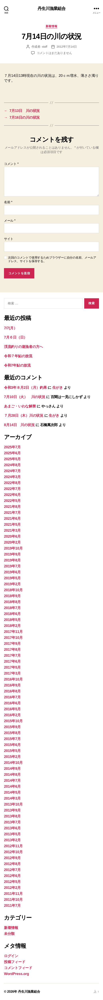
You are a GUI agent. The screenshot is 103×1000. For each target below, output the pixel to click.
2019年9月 (12, 554)
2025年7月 (12, 447)
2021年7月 (12, 513)
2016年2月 (12, 715)
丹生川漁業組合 (52, 8)
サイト (8, 239)
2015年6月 (12, 745)
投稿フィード (14, 962)
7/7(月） (10, 328)
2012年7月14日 (67, 46)
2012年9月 (12, 858)
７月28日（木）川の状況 (23, 416)
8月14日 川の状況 (19, 425)
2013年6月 (12, 828)
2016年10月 (13, 679)
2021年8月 (12, 507)
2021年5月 (12, 524)
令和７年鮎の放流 (18, 356)
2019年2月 (12, 584)
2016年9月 (12, 685)
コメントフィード (18, 968)
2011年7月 (12, 906)
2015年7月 (12, 739)
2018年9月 (12, 596)
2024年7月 (12, 471)
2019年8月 (12, 560)
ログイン (11, 956)
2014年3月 (12, 798)
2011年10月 (13, 900)
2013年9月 (12, 810)
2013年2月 (12, 840)
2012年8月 (12, 864)
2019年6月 (12, 572)
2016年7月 (12, 697)
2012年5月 (12, 882)
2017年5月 (12, 667)
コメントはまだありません (54, 53)
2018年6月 (12, 614)
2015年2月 (12, 757)
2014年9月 (12, 769)
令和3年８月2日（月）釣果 (25, 388)
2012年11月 (13, 846)
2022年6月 (12, 495)
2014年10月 (13, 763)
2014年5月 (12, 792)
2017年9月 (12, 644)
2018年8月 (12, 602)
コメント (11, 164)
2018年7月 (12, 608)
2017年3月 (12, 673)
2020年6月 (12, 536)
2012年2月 (12, 888)
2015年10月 (13, 721)
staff (44, 46)
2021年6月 (12, 519)
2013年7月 (12, 822)
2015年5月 (12, 751)
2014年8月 (12, 775)
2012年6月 (12, 876)
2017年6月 (12, 661)
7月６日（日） (15, 337)
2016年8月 (12, 691)
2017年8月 (12, 650)
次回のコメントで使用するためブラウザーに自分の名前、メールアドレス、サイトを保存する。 (52, 259)
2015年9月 (12, 727)
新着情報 (51, 26)
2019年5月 (12, 578)
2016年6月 (12, 703)
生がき (57, 388)
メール (9, 220)
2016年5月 (12, 709)
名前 (8, 202)
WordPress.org (16, 974)
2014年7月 (12, 780)
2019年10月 (13, 548)
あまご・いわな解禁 (20, 406)
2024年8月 (12, 465)
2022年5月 (12, 501)
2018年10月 (13, 590)
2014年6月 (12, 786)
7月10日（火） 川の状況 (24, 397)
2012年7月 (12, 870)
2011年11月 (13, 894)
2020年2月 (12, 542)
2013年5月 (12, 834)
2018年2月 (12, 626)
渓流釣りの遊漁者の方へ (23, 347)
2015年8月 (12, 733)
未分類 (9, 934)
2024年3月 (12, 477)
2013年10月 (13, 804)
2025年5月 (12, 459)
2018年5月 (12, 620)
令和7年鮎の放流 (17, 365)
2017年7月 (12, 655)
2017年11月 (13, 632)
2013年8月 (12, 816)
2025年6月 (12, 453)
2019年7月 (12, 566)
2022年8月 (12, 483)
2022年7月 (12, 489)
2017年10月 (13, 638)
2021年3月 (12, 530)
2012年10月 (13, 852)
